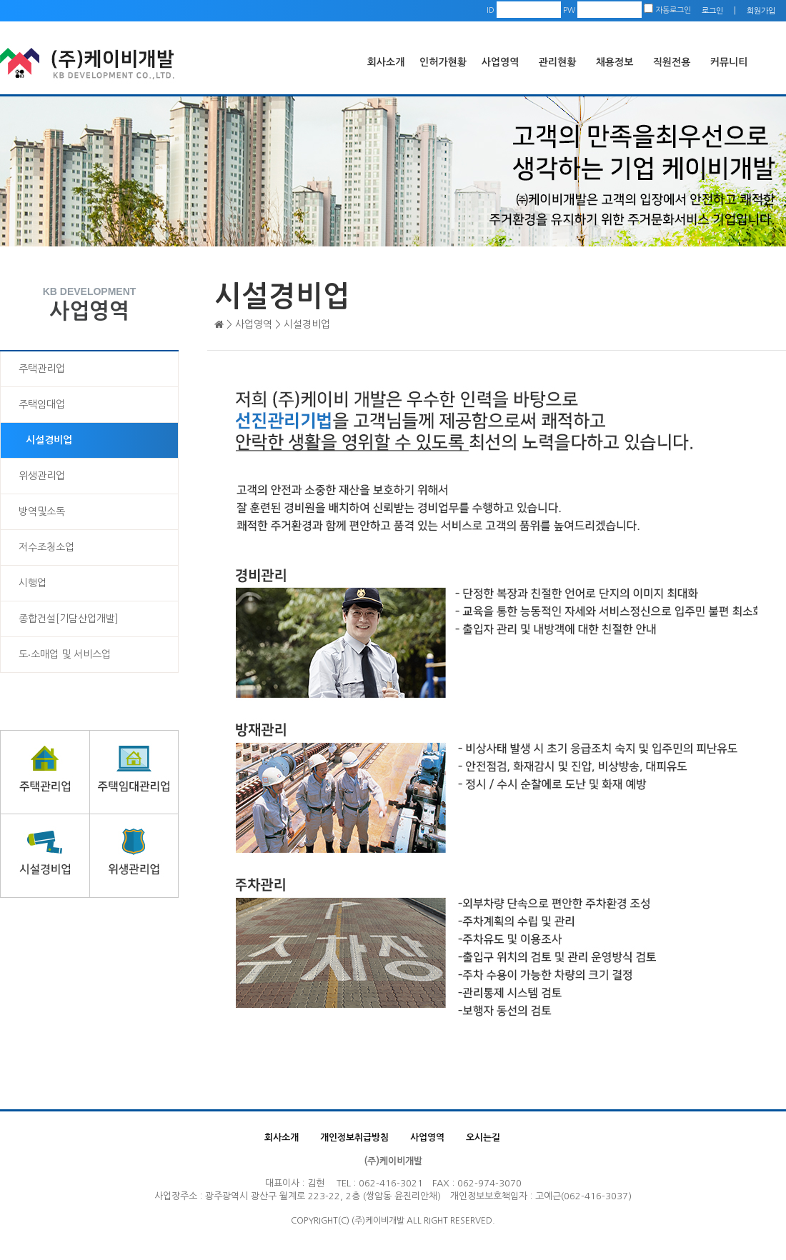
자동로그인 (667, 10)
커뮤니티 (729, 62)
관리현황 (558, 62)
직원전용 (672, 62)
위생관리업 (42, 476)
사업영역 (500, 62)
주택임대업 (42, 404)
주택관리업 (42, 369)
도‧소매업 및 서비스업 (65, 654)
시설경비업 (49, 440)
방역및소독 (42, 511)
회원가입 (761, 11)
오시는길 (483, 1137)
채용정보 (615, 62)
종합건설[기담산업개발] (69, 619)
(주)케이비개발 (393, 1161)
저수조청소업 (46, 547)
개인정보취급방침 (354, 1137)
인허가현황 (443, 62)
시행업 (32, 583)
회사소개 (386, 62)
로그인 (712, 11)
